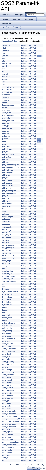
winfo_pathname (8, 383)
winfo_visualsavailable (10, 442)
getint (4, 141)
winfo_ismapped (8, 372)
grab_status (6, 157)
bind (3, 71)
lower (4, 211)
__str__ (4, 53)
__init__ (4, 48)
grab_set (5, 152)
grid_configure (7, 170)
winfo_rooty (6, 406)
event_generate (8, 115)
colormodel (6, 95)
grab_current (7, 147)
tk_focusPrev (7, 297)
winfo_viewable (7, 434)
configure (5, 97)
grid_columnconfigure (10, 165)
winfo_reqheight (8, 396)
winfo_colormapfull (9, 349)
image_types (7, 206)
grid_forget (6, 175)
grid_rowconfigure (9, 191)
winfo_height (7, 364)
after (3, 61)
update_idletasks (8, 323)
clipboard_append (8, 87)
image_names (7, 204)
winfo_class (6, 346)
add (3, 58)
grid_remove (6, 188)
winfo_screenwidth (9, 427)
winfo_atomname (8, 338)
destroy (4, 108)
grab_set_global (8, 154)
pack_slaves (6, 250)
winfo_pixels (6, 385)
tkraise (4, 307)
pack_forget (6, 235)
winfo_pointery (7, 393)
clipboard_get (7, 92)
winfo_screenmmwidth (10, 421)
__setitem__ (6, 51)
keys (3, 209)
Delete (4, 102)
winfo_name (6, 377)
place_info (6, 263)
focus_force (6, 123)
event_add (6, 110)
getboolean (6, 136)
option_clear (6, 222)
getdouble (5, 139)
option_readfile (7, 227)
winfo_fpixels (7, 359)
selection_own (7, 279)
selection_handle (8, 276)
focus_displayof (8, 121)
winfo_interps (7, 370)
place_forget (6, 261)
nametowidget (7, 217)
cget (3, 82)
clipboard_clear (7, 90)
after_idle (5, 66)
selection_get (7, 274)
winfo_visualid (7, 440)
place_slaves (7, 266)
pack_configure (7, 230)
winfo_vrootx (7, 450)
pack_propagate (8, 245)
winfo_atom (6, 336)
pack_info (5, 240)
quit (3, 268)
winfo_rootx (6, 403)
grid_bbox (5, 160)
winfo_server (7, 429)
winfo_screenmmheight (11, 419)
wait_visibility (7, 331)
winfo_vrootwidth (8, 447)
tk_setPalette (7, 302)
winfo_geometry (8, 362)
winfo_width (6, 455)
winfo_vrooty (7, 453)
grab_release (7, 149)
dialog (3, 28)
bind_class (6, 77)
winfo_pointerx (7, 388)
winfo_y (5, 460)
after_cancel (6, 64)
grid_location (7, 180)
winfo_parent (7, 380)
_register (5, 56)
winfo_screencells (9, 411)
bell (3, 69)
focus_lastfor (7, 128)
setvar (4, 287)
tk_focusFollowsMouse (11, 292)
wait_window (7, 333)
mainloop (5, 214)
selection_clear (7, 271)
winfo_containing (8, 351)
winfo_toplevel (7, 432)
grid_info (5, 178)
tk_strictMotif (7, 305)
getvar (4, 144)
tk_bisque (5, 289)
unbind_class (7, 318)
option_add (6, 219)
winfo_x (5, 458)
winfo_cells (6, 341)
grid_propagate (7, 185)
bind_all (5, 74)
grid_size (5, 196)
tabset (10, 28)
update (4, 320)
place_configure (8, 255)
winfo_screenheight (9, 416)
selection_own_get (9, 281)
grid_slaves (6, 201)
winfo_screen (7, 408)
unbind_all (6, 315)
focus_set (5, 131)
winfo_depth (6, 354)
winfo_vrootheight (9, 445)
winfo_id (5, 367)
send (3, 284)
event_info (6, 118)
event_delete (7, 113)
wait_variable (7, 326)
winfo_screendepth (9, 414)
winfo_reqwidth (7, 398)
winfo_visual (6, 437)
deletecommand (8, 105)
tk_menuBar (6, 300)
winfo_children (7, 344)
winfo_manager (8, 375)
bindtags (5, 79)
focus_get (5, 126)
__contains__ (6, 45)
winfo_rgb (5, 401)
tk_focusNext (7, 294)
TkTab (17, 28)
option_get (6, 224)
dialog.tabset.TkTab (9, 41)
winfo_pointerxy (8, 390)
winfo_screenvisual (9, 424)
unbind (4, 313)
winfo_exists (6, 357)
